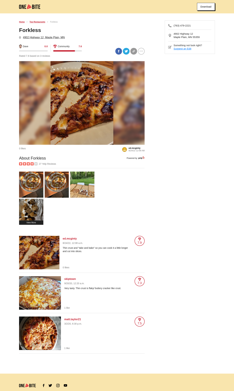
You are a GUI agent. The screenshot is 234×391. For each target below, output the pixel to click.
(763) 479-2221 (182, 25)
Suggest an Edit (182, 48)
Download (206, 6)
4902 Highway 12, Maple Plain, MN (44, 37)
